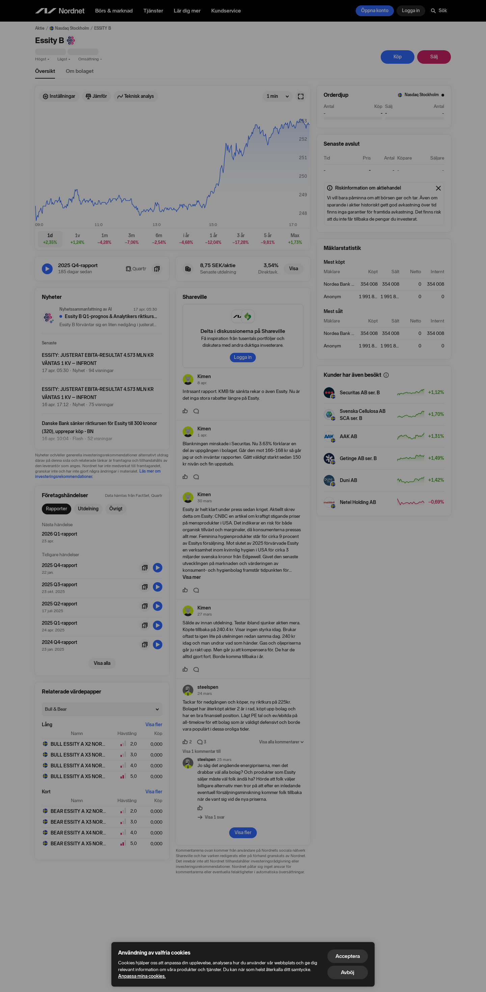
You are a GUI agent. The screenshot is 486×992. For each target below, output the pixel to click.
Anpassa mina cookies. (142, 976)
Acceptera (347, 956)
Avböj (347, 972)
